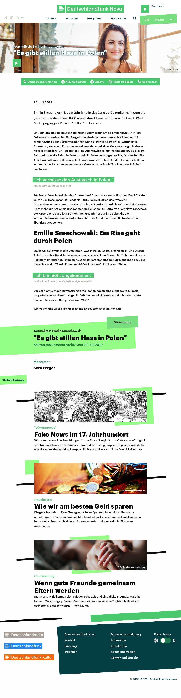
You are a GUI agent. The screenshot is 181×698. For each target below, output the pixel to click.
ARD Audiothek (73, 81)
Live (146, 19)
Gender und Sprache (125, 657)
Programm (94, 18)
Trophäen (71, 651)
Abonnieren (148, 81)
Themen (51, 18)
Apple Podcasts (120, 81)
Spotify (97, 81)
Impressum (118, 640)
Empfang (71, 646)
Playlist (159, 19)
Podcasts (72, 18)
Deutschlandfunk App (40, 81)
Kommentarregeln (123, 651)
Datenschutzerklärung (126, 634)
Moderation (118, 18)
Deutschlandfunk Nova (80, 634)
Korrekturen (119, 646)
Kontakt (70, 640)
